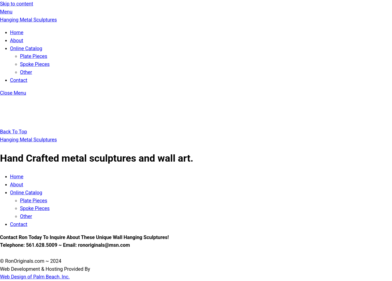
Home (16, 32)
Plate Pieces (33, 56)
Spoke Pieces (35, 64)
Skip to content (16, 4)
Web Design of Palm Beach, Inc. (35, 277)
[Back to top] (13, 132)
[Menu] (6, 12)
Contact (18, 80)
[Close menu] (13, 93)
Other (26, 72)
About (16, 40)
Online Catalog (26, 48)
